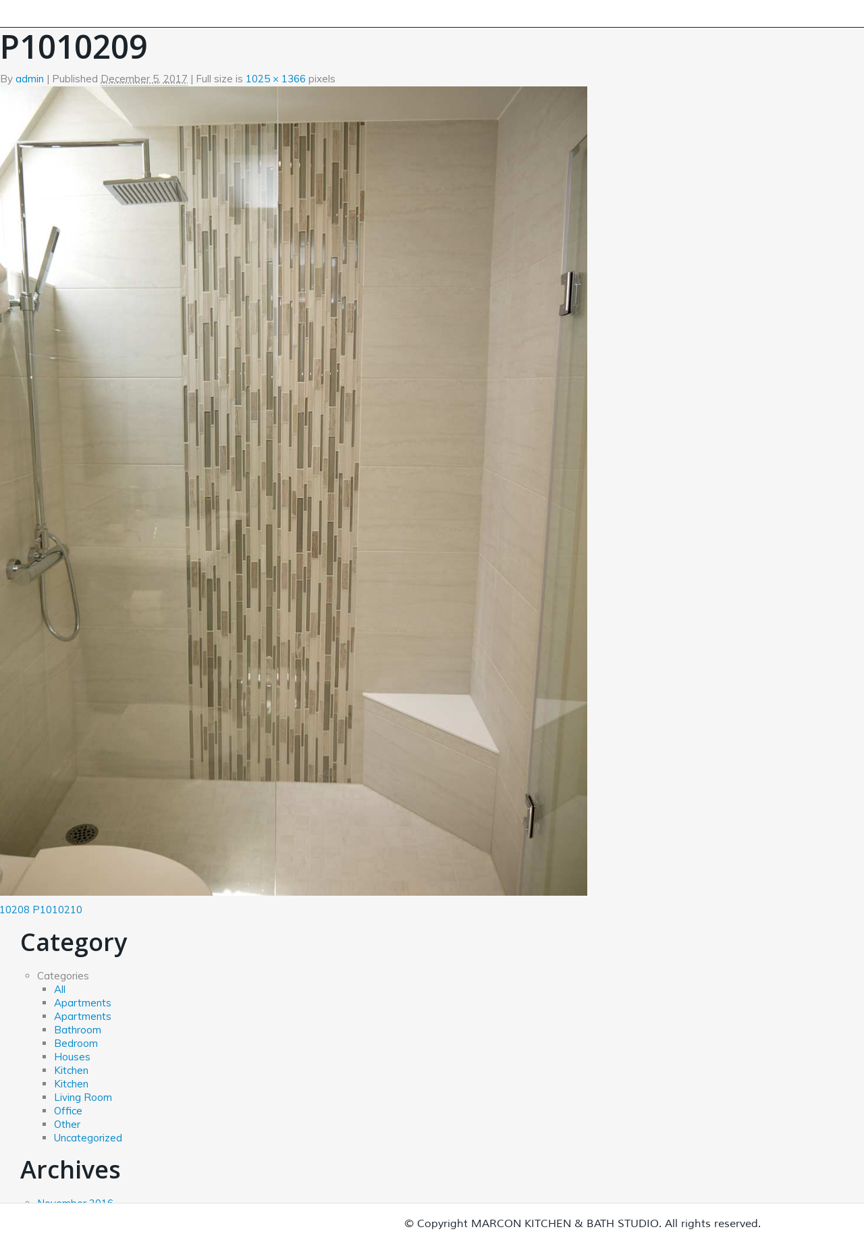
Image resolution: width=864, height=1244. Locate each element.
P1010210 (57, 909)
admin (30, 78)
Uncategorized (88, 1137)
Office (68, 1110)
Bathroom (77, 1029)
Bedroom (76, 1043)
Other (67, 1124)
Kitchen (71, 1070)
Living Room (83, 1097)
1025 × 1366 (276, 78)
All (59, 989)
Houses (72, 1056)
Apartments (82, 1002)
